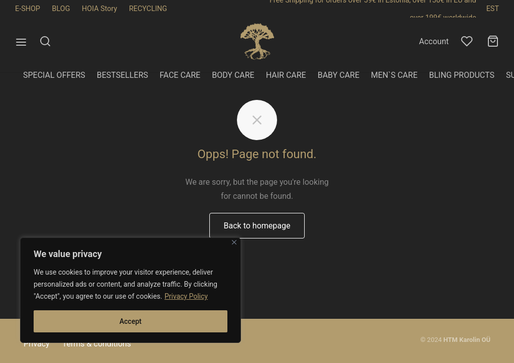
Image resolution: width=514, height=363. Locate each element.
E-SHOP (27, 9)
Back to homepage (257, 242)
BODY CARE (233, 75)
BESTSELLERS (122, 75)
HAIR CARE (286, 75)
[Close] (234, 242)
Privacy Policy (186, 296)
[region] (130, 290)
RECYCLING (148, 9)
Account (434, 41)
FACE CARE (180, 75)
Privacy (37, 343)
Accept (130, 321)
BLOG (61, 9)
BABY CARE (338, 75)
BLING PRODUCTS (461, 75)
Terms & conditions (96, 343)
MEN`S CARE (394, 75)
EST (492, 9)
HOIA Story (99, 9)
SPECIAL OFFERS (54, 75)
